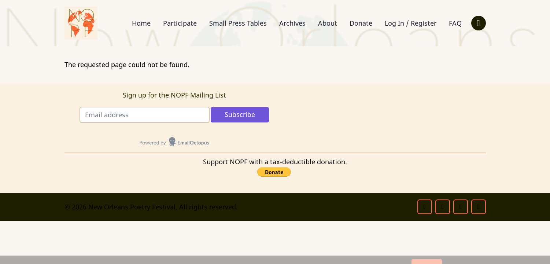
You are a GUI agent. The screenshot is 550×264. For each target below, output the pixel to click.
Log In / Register (410, 23)
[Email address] (144, 115)
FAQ (455, 23)
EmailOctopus (193, 142)
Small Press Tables (238, 23)
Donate (361, 23)
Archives (292, 23)
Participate (180, 23)
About (327, 23)
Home (141, 23)
